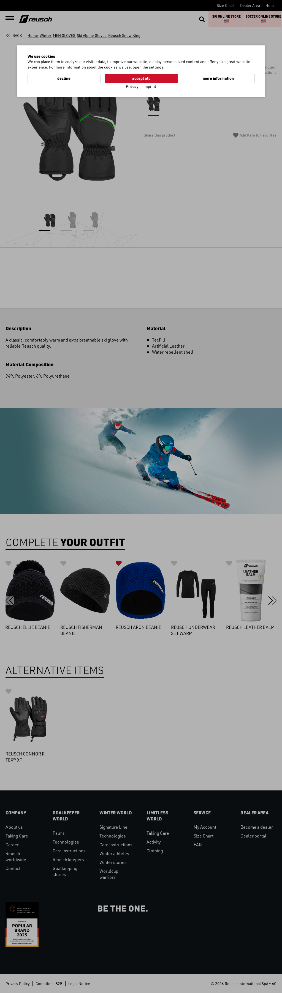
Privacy (132, 86)
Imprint (149, 86)
